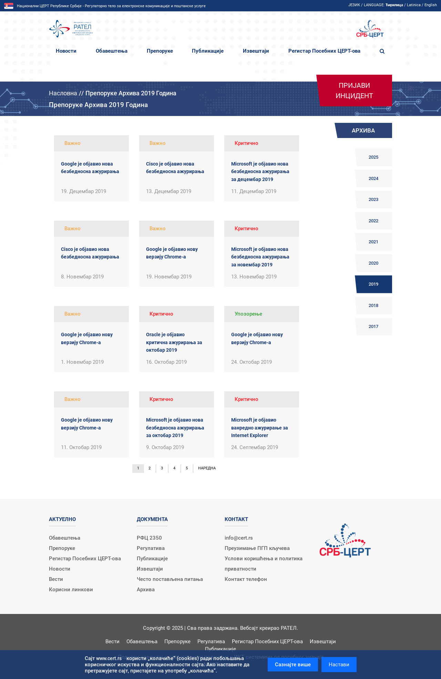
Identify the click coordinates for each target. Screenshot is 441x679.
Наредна (207, 468)
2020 (373, 263)
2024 (373, 178)
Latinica (414, 5)
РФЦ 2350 (149, 538)
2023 (373, 199)
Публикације (208, 51)
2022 (373, 220)
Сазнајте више (293, 664)
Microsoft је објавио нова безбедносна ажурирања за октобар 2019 (175, 427)
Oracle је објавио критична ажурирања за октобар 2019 (174, 342)
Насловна (63, 93)
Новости (66, 51)
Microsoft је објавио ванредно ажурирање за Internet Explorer (259, 427)
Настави (339, 664)
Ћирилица (394, 5)
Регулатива (151, 548)
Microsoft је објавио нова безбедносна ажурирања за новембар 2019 (260, 256)
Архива (146, 589)
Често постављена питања (170, 579)
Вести (56, 579)
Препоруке (160, 51)
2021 (373, 241)
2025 (373, 157)
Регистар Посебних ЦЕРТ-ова (324, 51)
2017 (373, 326)
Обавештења (111, 51)
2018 (373, 305)
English (430, 5)
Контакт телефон (246, 579)
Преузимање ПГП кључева (257, 548)
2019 (373, 284)
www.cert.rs (109, 658)
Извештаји (256, 51)
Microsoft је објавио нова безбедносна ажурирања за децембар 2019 (260, 171)
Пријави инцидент (354, 90)
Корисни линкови (71, 589)
